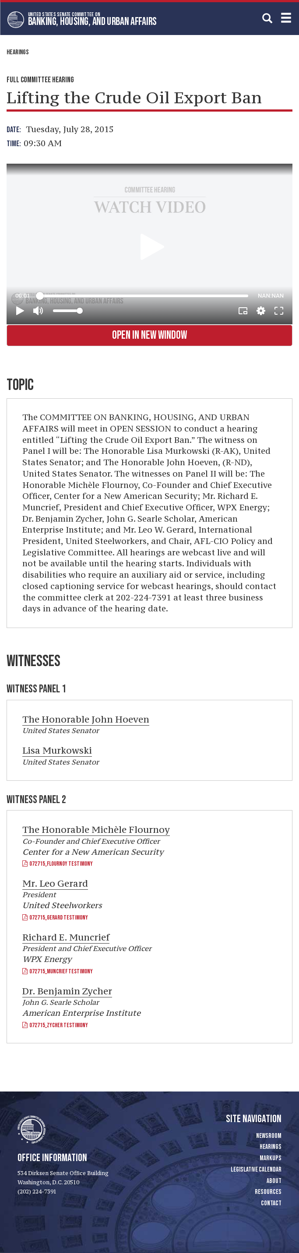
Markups (270, 1158)
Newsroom (268, 1136)
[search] (267, 18)
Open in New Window (149, 335)
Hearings (18, 52)
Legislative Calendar (256, 1169)
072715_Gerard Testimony (55, 917)
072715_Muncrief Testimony (57, 971)
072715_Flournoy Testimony (57, 863)
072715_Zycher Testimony (55, 1025)
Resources (268, 1192)
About (274, 1181)
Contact (271, 1203)
